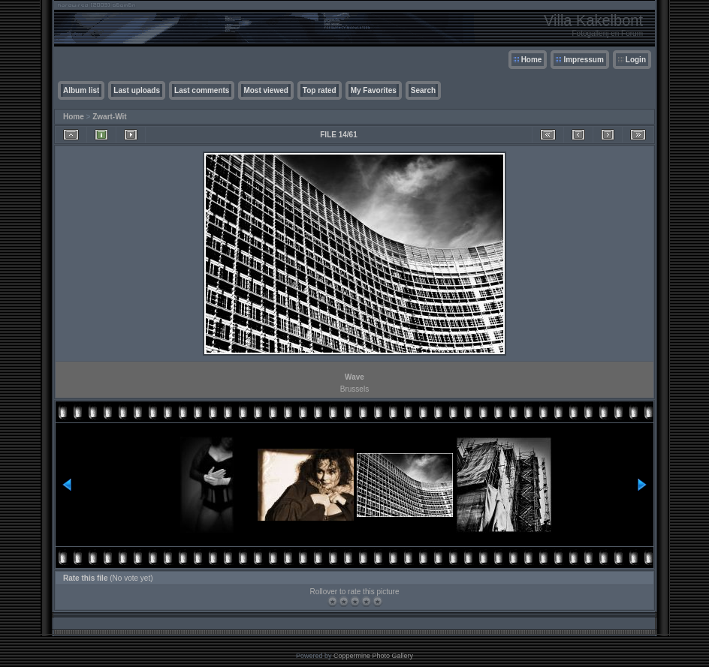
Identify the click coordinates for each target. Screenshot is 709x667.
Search (423, 90)
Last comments (201, 90)
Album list (81, 90)
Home (531, 60)
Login (636, 60)
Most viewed (265, 90)
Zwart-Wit (109, 117)
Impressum (583, 60)
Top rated (319, 90)
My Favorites (374, 90)
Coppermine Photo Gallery (373, 655)
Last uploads (136, 90)
